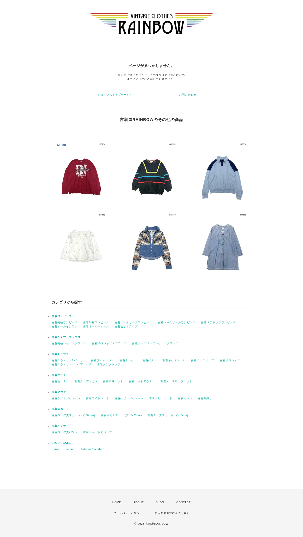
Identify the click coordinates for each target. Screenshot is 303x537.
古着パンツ (59, 426)
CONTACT (183, 502)
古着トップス (60, 354)
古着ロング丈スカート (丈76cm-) (73, 415)
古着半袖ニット (113, 381)
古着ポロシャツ (230, 360)
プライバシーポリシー (127, 513)
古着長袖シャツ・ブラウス (69, 343)
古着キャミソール (174, 360)
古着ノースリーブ (202, 360)
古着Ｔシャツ (128, 360)
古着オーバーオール (96, 326)
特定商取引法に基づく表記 (172, 513)
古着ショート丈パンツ (97, 432)
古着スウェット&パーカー (69, 360)
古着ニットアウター (142, 381)
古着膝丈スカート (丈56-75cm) (121, 415)
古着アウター (60, 392)
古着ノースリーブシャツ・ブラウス (155, 343)
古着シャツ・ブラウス (66, 337)
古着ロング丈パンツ (65, 432)
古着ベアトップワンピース (218, 322)
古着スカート (60, 409)
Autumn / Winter (91, 449)
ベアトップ (84, 364)
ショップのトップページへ (115, 94)
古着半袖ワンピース (96, 322)
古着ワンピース (62, 316)
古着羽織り (205, 398)
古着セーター (60, 381)
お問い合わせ (187, 94)
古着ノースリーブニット (176, 381)
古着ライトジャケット (66, 398)
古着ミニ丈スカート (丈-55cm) (167, 415)
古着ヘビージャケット (129, 398)
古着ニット (59, 375)
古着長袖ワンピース (65, 322)
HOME (116, 502)
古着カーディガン (86, 381)
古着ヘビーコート (160, 398)
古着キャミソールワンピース (177, 322)
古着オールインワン (65, 326)
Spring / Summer (63, 449)
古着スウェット (62, 364)
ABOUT (138, 502)
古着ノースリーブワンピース (133, 322)
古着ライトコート (97, 398)
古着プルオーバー (102, 360)
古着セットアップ (126, 326)
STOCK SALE (61, 443)
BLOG (160, 502)
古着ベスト (149, 360)
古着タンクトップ (108, 364)
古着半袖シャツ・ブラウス (109, 343)
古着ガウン (185, 398)
